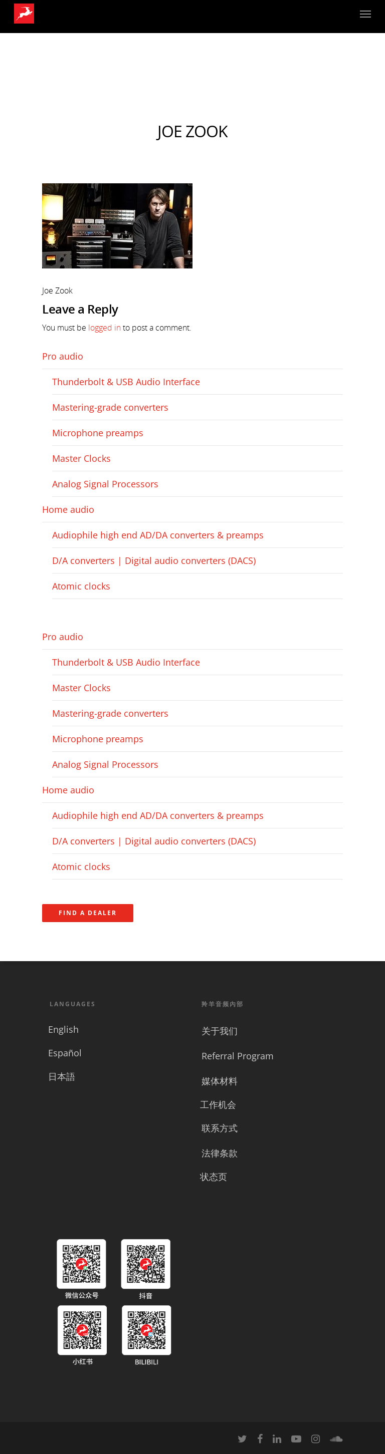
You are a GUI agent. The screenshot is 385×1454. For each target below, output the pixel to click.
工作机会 (218, 1104)
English (63, 1029)
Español (65, 1053)
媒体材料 (220, 1081)
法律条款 (220, 1153)
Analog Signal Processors (105, 484)
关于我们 (220, 1031)
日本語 (61, 1076)
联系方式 (220, 1128)
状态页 (213, 1177)
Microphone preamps (97, 433)
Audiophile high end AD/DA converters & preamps (158, 535)
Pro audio (62, 356)
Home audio (68, 509)
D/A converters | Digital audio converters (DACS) (154, 560)
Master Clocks (81, 458)
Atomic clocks (81, 586)
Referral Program (238, 1056)
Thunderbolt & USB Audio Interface (126, 382)
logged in (104, 327)
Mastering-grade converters (110, 407)
